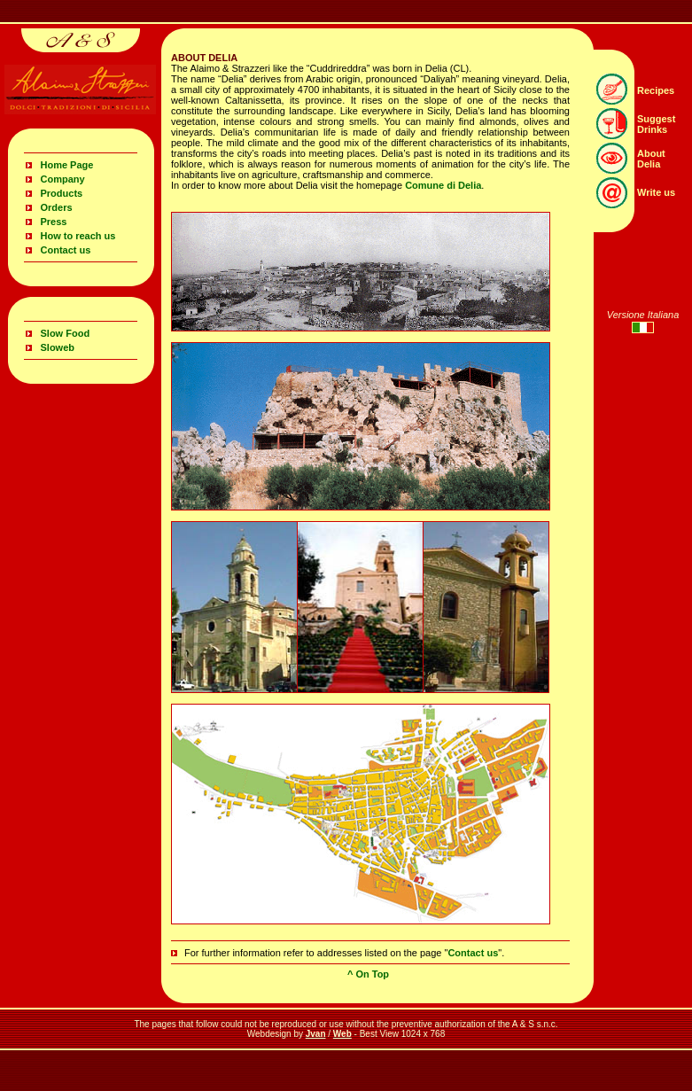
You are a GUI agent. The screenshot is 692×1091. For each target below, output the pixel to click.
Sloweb (58, 347)
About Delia (651, 158)
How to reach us (78, 235)
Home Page (67, 165)
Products (62, 193)
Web (342, 1034)
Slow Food (65, 333)
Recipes (655, 90)
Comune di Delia (443, 185)
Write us (656, 192)
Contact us (66, 250)
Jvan (316, 1034)
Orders (57, 207)
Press (54, 221)
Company (63, 179)
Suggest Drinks (656, 124)
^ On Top (368, 974)
